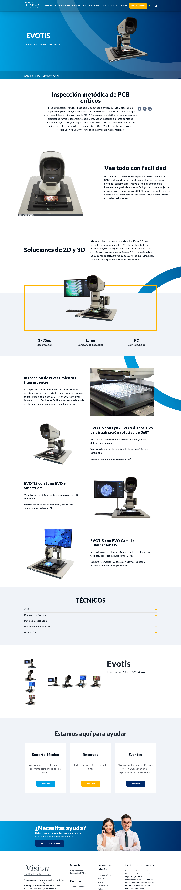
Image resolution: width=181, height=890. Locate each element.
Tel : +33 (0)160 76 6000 (50, 843)
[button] (156, 5)
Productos (30, 144)
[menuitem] (151, 5)
